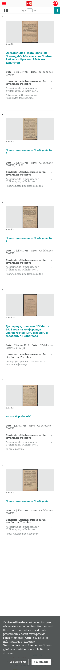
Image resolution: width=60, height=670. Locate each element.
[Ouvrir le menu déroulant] (4, 4)
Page (23, 10)
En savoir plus (17, 662)
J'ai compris (41, 662)
